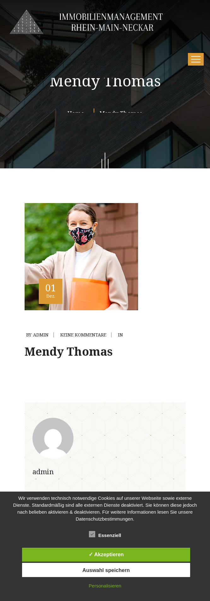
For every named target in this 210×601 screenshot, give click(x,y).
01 (50, 290)
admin (41, 335)
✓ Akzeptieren (106, 554)
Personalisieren (105, 585)
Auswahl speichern (106, 570)
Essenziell (105, 534)
